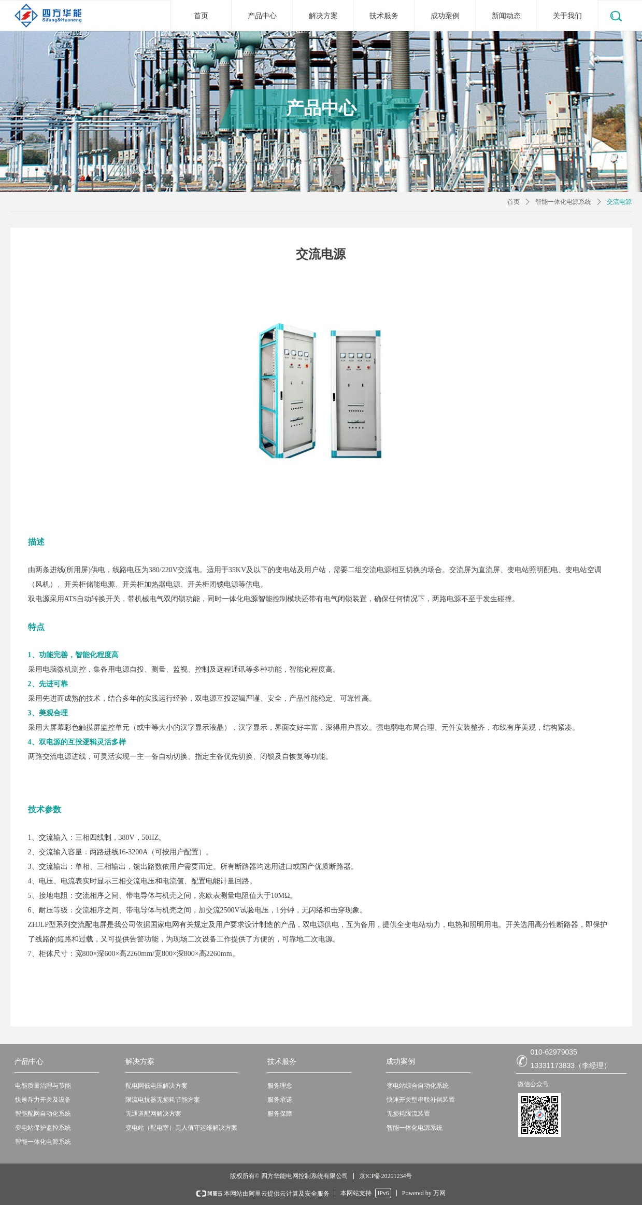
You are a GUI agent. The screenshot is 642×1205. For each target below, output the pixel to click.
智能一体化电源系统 (563, 201)
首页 (513, 201)
